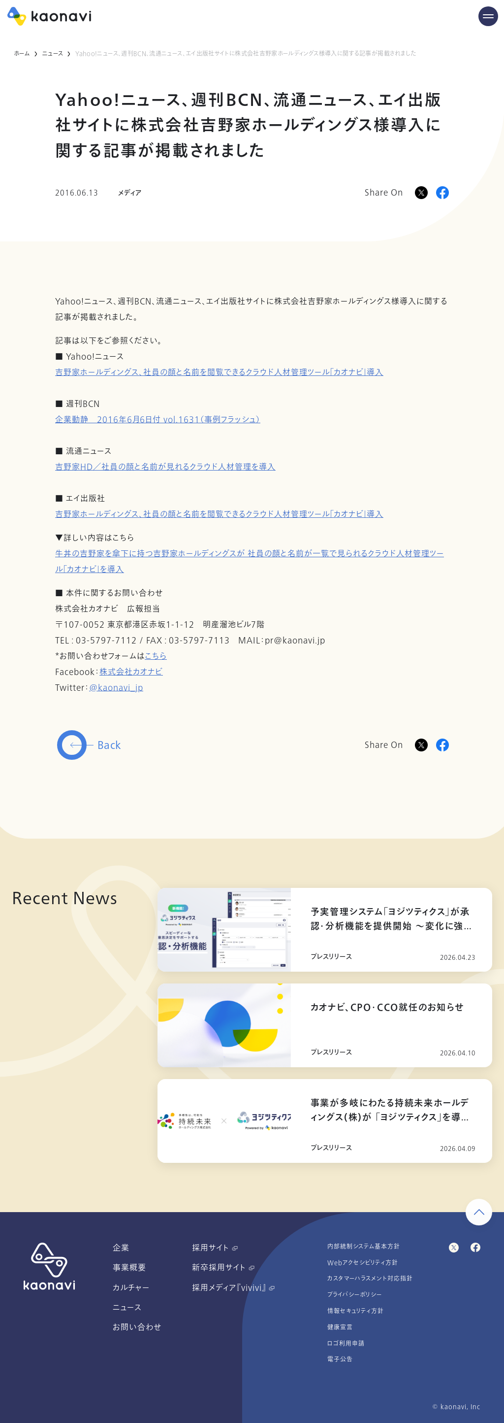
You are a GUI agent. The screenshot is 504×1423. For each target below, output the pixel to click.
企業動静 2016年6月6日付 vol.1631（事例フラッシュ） (157, 420)
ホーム (22, 53)
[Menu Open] (488, 16)
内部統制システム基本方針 (363, 1246)
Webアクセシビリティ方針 (362, 1262)
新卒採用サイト (223, 1268)
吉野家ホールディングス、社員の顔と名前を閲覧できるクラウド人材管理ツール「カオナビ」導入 (219, 372)
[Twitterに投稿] (421, 745)
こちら (156, 656)
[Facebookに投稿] (442, 192)
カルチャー (131, 1288)
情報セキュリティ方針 (355, 1311)
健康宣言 (340, 1327)
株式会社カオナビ (131, 672)
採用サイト (215, 1248)
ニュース (52, 53)
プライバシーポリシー (354, 1294)
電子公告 (340, 1359)
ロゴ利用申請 (346, 1343)
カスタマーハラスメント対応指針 (370, 1278)
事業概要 (129, 1268)
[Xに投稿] (421, 192)
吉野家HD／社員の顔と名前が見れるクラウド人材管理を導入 (165, 467)
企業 (121, 1248)
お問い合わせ (137, 1327)
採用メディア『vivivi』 (233, 1288)
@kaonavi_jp (116, 688)
